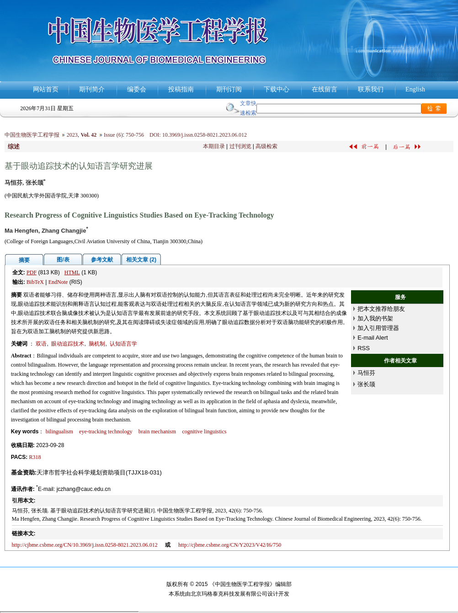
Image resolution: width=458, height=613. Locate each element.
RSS (363, 348)
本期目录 (214, 146)
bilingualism (59, 431)
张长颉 (366, 384)
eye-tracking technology (105, 431)
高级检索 (266, 146)
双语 (41, 344)
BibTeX (35, 282)
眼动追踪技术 (67, 344)
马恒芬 (366, 372)
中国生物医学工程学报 (32, 135)
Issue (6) (113, 135)
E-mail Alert (372, 337)
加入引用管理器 (378, 328)
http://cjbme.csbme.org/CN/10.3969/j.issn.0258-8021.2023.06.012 (85, 545)
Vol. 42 (88, 135)
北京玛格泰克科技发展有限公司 (229, 594)
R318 (35, 457)
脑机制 (97, 344)
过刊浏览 (240, 146)
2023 (72, 135)
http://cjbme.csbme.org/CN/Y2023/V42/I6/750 (229, 545)
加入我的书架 (375, 318)
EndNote (58, 282)
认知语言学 (123, 344)
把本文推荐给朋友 (381, 308)
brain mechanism (157, 431)
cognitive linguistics (204, 431)
